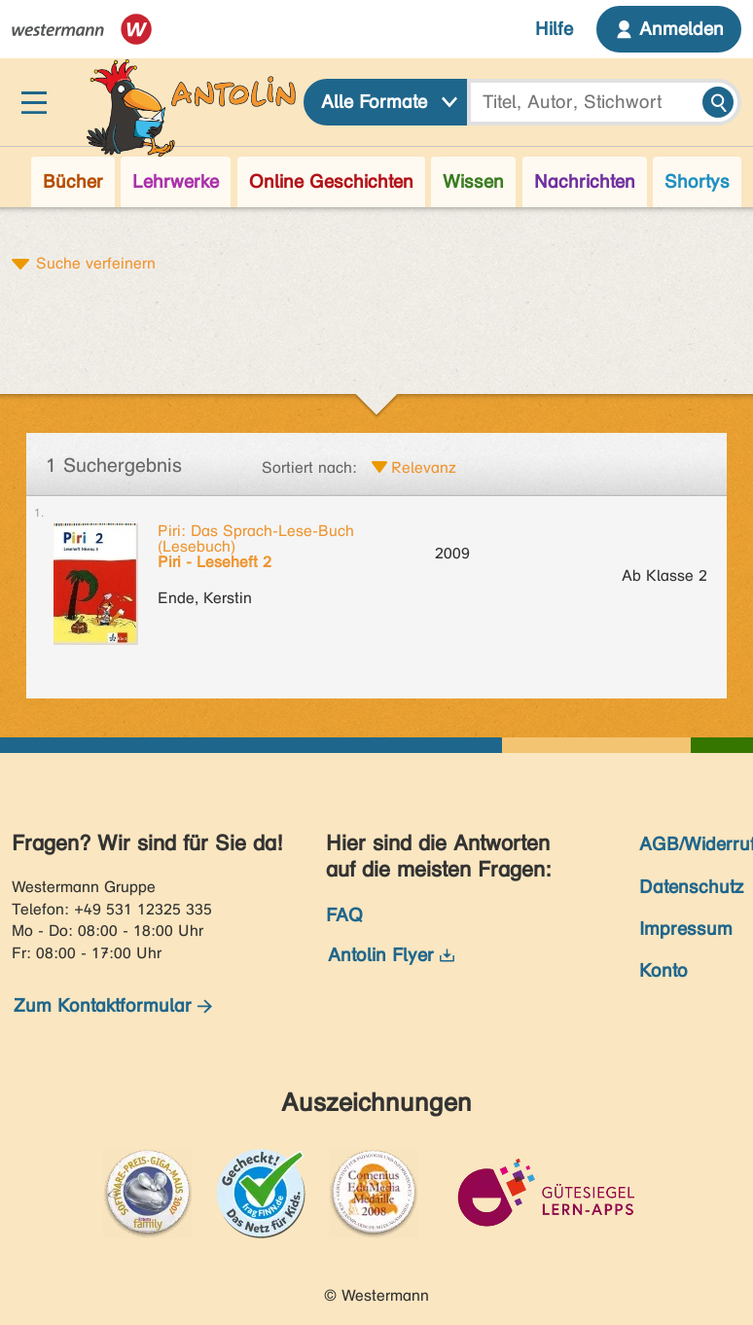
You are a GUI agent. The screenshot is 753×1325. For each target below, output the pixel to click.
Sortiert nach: (309, 467)
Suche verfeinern (96, 262)
